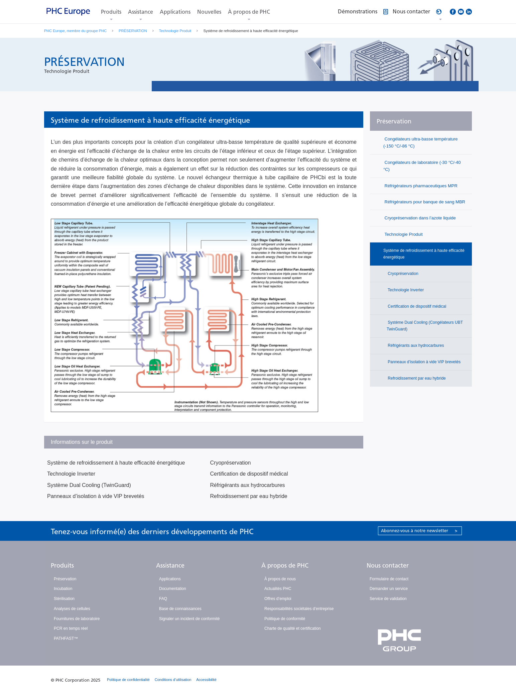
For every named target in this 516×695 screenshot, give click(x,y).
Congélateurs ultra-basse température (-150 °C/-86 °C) (420, 142)
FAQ (163, 598)
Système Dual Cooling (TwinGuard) (89, 485)
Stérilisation (64, 598)
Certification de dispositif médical (249, 474)
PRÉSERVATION (133, 31)
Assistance (140, 12)
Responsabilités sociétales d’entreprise (299, 608)
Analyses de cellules (72, 608)
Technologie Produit (175, 31)
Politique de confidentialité (128, 680)
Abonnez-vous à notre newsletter (419, 530)
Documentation (172, 588)
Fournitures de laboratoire (77, 618)
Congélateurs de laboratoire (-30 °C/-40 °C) (422, 166)
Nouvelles (209, 12)
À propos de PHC (249, 12)
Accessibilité (206, 680)
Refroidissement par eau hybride (248, 496)
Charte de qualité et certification (292, 628)
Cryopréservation (230, 463)
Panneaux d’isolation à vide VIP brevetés (95, 496)
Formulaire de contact (389, 579)
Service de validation (388, 598)
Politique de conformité (284, 618)
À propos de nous (280, 579)
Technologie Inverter (71, 474)
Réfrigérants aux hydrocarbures (247, 485)
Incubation (63, 588)
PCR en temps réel (71, 628)
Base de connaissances (180, 608)
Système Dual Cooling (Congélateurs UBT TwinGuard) (425, 325)
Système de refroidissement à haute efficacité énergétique (116, 463)
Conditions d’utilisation (173, 680)
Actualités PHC (277, 588)
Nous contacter (388, 565)
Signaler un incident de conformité (189, 618)
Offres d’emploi (277, 598)
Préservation (394, 121)
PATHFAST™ (66, 638)
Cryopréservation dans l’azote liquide (419, 217)
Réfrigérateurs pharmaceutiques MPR (420, 185)
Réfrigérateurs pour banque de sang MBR (424, 201)
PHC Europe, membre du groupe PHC (75, 31)
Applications (175, 12)
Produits (111, 12)
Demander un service (389, 588)
